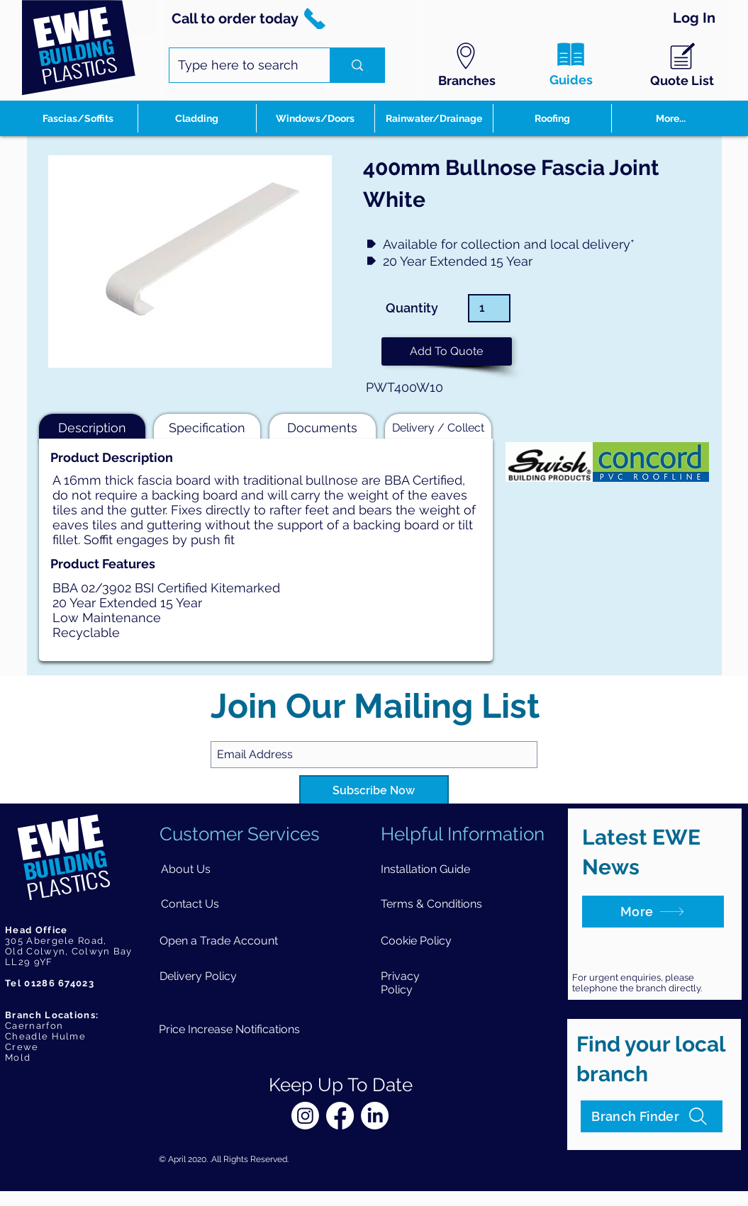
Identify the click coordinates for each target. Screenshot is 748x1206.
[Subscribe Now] (374, 791)
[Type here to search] (239, 65)
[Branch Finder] (651, 1116)
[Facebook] (340, 1115)
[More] (653, 912)
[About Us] (185, 869)
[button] (446, 351)
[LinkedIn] (375, 1115)
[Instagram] (305, 1115)
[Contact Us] (190, 904)
